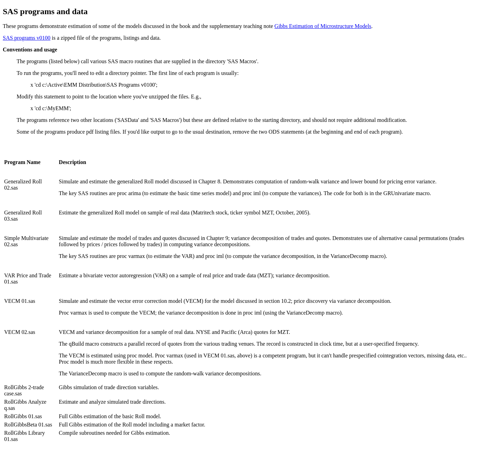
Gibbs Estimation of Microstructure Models (323, 26)
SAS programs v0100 (26, 38)
